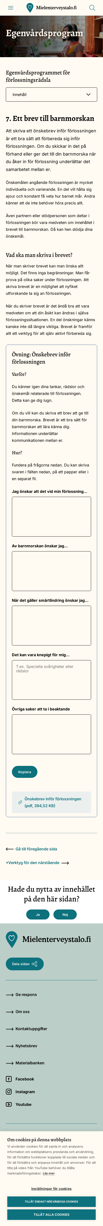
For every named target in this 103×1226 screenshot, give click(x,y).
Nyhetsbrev (21, 1046)
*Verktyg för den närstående (37, 863)
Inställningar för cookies (51, 1189)
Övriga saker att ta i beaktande (41, 709)
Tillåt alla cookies (52, 1214)
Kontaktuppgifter (26, 1029)
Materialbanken (25, 1063)
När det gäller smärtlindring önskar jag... (50, 600)
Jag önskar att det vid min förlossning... (49, 491)
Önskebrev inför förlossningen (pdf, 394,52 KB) (49, 802)
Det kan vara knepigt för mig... (40, 654)
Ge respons (21, 994)
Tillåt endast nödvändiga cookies (51, 1201)
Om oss (18, 1011)
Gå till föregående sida (31, 849)
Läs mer (49, 1173)
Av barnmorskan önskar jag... (40, 545)
